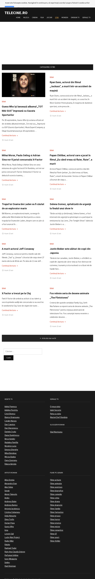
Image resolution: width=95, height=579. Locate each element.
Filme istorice (55, 517)
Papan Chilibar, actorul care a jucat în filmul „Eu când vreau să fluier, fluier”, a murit (71, 153)
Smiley (7, 556)
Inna (6, 524)
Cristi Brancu (10, 407)
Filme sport (54, 531)
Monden (65, 11)
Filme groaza (55, 510)
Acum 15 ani (8, 134)
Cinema (35, 11)
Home (18, 11)
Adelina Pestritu (11, 404)
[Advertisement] (47, 34)
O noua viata (55, 400)
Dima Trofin (9, 513)
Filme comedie (56, 488)
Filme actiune (55, 474)
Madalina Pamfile (11, 436)
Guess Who (9, 520)
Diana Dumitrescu (12, 429)
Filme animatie (56, 477)
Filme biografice (56, 484)
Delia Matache (10, 510)
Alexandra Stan (11, 477)
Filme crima (54, 492)
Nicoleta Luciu (10, 440)
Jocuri (49, 11)
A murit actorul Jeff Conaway (18, 242)
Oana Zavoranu (11, 454)
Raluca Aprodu (10, 458)
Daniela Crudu (10, 425)
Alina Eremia (9, 474)
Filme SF (53, 527)
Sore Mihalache (11, 553)
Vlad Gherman (10, 560)
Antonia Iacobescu (12, 502)
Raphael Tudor (10, 542)
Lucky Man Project (12, 531)
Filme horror (55, 513)
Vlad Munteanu (56, 426)
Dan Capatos (10, 418)
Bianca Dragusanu (12, 411)
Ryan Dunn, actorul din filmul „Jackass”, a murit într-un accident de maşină (70, 80)
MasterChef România (58, 411)
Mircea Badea (10, 450)
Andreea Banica (11, 499)
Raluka (7, 538)
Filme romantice (56, 524)
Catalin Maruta (10, 414)
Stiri (57, 11)
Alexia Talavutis (11, 488)
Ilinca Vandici (10, 432)
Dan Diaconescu (11, 422)
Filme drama (55, 495)
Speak (7, 484)
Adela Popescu (11, 400)
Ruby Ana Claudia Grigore (15, 545)
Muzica (26, 11)
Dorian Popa (10, 517)
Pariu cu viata (55, 407)
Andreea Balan (10, 495)
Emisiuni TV (75, 11)
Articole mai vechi (47, 332)
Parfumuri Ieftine (11, 549)
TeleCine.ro (16, 6)
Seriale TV (86, 11)
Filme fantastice (56, 506)
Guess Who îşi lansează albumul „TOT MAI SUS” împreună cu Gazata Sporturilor (22, 104)
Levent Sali (9, 527)
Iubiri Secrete (55, 404)
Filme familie (55, 502)
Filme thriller (55, 535)
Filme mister (55, 520)
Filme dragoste (56, 499)
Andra (7, 492)
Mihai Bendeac (11, 447)
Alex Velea (9, 481)
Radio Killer (9, 535)
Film (42, 11)
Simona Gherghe (11, 443)
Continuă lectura (10, 129)
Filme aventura (56, 481)
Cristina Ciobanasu (12, 506)
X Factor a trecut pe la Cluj (16, 287)
